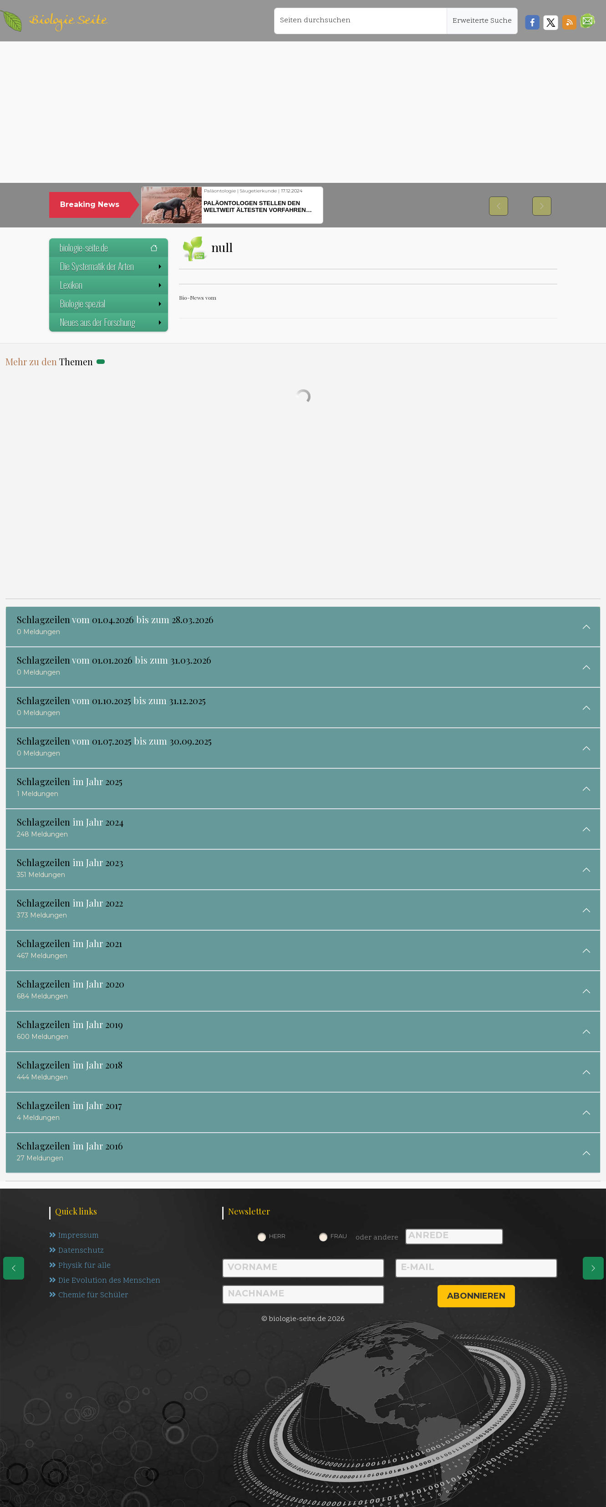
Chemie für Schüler (88, 1295)
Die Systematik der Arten (111, 266)
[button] (587, 20)
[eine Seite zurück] (13, 1268)
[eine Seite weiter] (593, 1268)
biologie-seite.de (109, 247)
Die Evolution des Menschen (105, 1280)
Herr (277, 1236)
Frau (339, 1236)
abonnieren (476, 1296)
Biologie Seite (68, 20)
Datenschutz (76, 1250)
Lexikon (111, 285)
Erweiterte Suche (482, 21)
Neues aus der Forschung (111, 322)
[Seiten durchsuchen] (360, 21)
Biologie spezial (111, 303)
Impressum (74, 1235)
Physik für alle (80, 1265)
